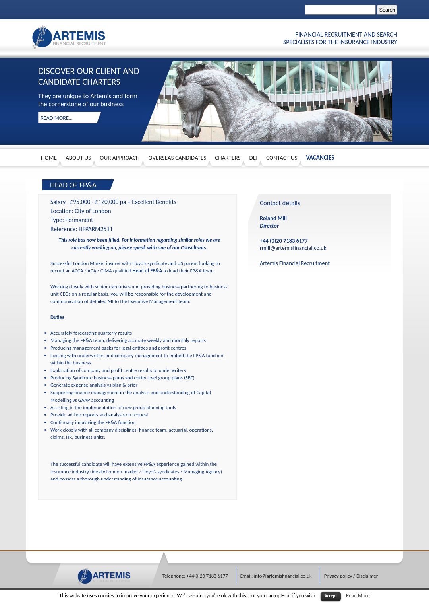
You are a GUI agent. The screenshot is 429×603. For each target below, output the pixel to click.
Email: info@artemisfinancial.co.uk (276, 576)
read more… (57, 117)
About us (78, 157)
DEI (253, 157)
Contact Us (281, 157)
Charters (227, 157)
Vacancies (320, 157)
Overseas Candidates (178, 157)
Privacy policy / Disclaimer (351, 576)
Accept (331, 596)
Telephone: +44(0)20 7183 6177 (195, 576)
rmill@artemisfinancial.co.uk (293, 247)
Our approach (119, 157)
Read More (358, 595)
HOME (49, 157)
